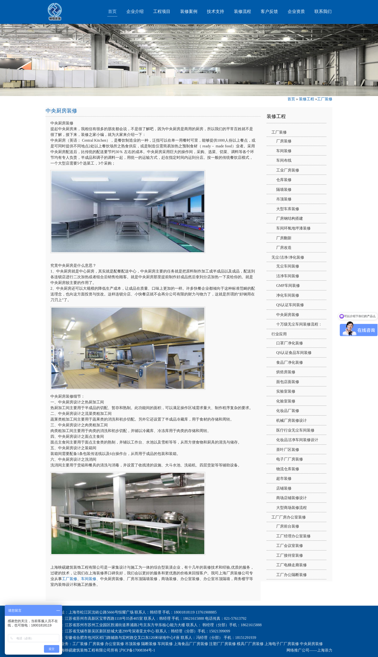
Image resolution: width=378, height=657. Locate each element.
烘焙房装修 (285, 372)
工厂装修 (324, 99)
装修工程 (306, 99)
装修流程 (242, 11)
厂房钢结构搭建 (289, 218)
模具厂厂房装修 (250, 644)
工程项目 (161, 11)
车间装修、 (90, 579)
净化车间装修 (287, 295)
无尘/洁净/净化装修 (287, 257)
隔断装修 (149, 644)
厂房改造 (284, 248)
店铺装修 (284, 488)
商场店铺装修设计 (291, 498)
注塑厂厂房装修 (222, 644)
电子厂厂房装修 (289, 459)
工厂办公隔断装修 (291, 575)
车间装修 (284, 151)
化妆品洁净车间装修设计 (297, 440)
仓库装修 (284, 180)
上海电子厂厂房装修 (282, 644)
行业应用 (279, 334)
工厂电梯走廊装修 (291, 565)
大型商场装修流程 (291, 508)
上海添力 (324, 650)
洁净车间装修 (287, 276)
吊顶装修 (284, 199)
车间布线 (284, 160)
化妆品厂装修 (287, 411)
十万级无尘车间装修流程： (299, 324)
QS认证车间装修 (290, 305)
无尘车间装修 (287, 266)
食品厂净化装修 (289, 362)
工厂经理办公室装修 (293, 536)
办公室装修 (114, 644)
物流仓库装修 (287, 469)
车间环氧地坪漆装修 (293, 228)
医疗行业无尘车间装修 (295, 430)
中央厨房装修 (287, 315)
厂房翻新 (284, 238)
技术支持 (215, 11)
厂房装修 (284, 141)
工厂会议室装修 (289, 546)
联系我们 (323, 11)
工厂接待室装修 (289, 555)
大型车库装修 (287, 209)
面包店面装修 (287, 382)
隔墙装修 (284, 189)
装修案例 (188, 11)
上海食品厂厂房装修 (191, 644)
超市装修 (284, 478)
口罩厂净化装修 (289, 343)
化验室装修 (285, 401)
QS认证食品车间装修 (294, 353)
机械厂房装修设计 (291, 420)
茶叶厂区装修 (287, 450)
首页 (112, 11)
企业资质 (296, 11)
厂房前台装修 (287, 526)
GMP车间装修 (288, 285)
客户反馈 (269, 11)
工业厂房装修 (287, 170)
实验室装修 (285, 391)
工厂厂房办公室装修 (288, 517)
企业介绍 (135, 11)
